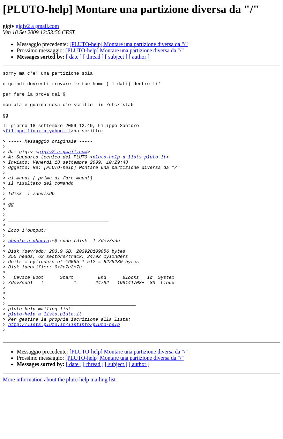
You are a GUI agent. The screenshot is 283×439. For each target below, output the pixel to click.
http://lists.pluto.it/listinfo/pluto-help (64, 375)
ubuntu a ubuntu (28, 275)
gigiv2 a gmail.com (37, 26)
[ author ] (139, 57)
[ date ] (74, 57)
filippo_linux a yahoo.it (38, 143)
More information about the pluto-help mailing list (59, 433)
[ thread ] (93, 57)
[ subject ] (116, 57)
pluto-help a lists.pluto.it (129, 174)
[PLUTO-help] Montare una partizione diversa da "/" (128, 44)
